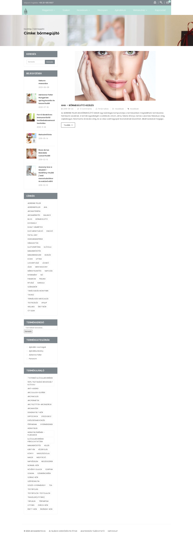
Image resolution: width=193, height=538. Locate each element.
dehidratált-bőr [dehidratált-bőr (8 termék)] (35, 412)
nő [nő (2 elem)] (42, 275)
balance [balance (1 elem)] (47, 215)
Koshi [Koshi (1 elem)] (30, 259)
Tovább (67, 125)
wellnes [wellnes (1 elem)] (31, 306)
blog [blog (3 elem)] (30, 219)
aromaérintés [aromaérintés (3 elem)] (34, 215)
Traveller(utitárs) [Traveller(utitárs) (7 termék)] (36, 497)
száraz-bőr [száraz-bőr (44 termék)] (33, 477)
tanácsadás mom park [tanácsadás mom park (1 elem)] (38, 291)
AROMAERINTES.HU (38, 531)
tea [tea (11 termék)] (50, 485)
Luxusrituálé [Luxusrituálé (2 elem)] (33, 263)
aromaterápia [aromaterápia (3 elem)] (34, 211)
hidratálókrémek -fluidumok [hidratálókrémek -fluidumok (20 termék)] (36, 433)
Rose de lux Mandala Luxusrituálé (44, 153)
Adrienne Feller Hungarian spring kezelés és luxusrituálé (47, 99)
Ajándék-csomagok (37, 347)
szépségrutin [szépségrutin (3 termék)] (33, 481)
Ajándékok (120, 10)
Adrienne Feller (35, 355)
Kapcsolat (160, 10)
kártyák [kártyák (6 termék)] (31, 449)
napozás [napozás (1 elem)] (49, 271)
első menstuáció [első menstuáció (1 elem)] (35, 231)
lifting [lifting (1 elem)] (39, 259)
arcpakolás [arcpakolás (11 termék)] (33, 396)
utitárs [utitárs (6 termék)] (31, 505)
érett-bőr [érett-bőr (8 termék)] (32, 509)
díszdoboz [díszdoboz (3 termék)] (46, 416)
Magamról (49, 10)
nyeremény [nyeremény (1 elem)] (32, 275)
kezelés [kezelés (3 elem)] (48, 255)
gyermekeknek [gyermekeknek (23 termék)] (46, 424)
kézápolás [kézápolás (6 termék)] (43, 449)
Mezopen (103, 10)
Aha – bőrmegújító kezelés (77, 105)
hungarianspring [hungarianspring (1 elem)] (35, 239)
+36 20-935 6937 (46, 2)
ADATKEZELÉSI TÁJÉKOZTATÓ (93, 531)
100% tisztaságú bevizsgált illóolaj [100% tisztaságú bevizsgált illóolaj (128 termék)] (40, 383)
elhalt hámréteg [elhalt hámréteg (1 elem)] (35, 227)
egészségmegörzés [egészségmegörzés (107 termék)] (36, 420)
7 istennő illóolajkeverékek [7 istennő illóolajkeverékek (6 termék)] (40, 378)
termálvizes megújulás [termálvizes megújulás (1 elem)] (38, 298)
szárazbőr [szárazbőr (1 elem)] (32, 287)
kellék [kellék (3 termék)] (46, 445)
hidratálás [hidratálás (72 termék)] (33, 428)
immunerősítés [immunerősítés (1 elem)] (34, 251)
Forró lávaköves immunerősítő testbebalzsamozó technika (46, 118)
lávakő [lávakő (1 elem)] (45, 263)
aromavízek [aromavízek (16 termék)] (33, 408)
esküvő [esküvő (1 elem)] (49, 231)
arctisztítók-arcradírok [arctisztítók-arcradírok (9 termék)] (40, 404)
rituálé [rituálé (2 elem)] (31, 283)
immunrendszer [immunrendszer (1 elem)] (34, 255)
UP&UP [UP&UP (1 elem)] (44, 302)
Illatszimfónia (45, 134)
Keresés (49, 62)
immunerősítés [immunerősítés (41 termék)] (34, 445)
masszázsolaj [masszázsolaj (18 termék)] (43, 453)
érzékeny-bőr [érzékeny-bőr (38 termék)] (46, 509)
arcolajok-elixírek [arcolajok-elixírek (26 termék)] (36, 392)
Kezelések (83, 10)
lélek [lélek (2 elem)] (30, 267)
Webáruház (140, 10)
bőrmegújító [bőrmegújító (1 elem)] (42, 219)
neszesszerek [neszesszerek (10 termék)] (47, 461)
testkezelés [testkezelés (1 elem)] (33, 302)
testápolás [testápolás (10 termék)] (33, 489)
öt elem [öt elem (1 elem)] (31, 310)
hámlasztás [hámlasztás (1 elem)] (33, 243)
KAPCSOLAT (113, 531)
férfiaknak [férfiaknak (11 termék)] (32, 424)
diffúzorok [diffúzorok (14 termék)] (33, 416)
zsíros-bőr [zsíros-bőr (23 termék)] (43, 505)
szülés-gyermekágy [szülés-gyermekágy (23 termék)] (37, 485)
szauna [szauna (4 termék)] (31, 473)
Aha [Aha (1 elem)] (45, 207)
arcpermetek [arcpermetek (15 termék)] (33, 400)
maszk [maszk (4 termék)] (30, 457)
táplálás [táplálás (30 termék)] (32, 501)
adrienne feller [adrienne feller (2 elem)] (34, 203)
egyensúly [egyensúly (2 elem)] (32, 223)
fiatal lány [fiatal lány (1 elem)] (33, 235)
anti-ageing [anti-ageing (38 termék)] (33, 388)
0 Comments (86, 109)
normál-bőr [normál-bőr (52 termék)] (33, 465)
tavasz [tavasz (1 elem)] (31, 294)
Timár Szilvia (103, 109)
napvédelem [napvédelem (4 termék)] (33, 461)
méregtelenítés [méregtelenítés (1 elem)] (34, 271)
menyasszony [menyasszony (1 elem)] (41, 267)
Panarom (33, 358)
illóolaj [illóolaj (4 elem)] (47, 247)
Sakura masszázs (43, 82)
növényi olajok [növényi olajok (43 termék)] (35, 469)
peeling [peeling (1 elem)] (42, 279)
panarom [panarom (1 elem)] (32, 279)
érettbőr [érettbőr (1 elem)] (42, 306)
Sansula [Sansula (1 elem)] (40, 283)
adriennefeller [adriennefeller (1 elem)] (34, 207)
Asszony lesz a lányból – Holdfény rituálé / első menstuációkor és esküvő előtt (46, 174)
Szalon (66, 10)
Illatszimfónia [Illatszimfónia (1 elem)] (34, 247)
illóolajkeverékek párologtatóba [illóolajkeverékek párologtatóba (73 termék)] (36, 440)
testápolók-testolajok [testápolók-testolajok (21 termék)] (39, 493)
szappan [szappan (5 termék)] (49, 469)
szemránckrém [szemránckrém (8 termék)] (44, 473)
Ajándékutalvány (36, 351)
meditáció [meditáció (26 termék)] (41, 457)
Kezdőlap (28, 29)
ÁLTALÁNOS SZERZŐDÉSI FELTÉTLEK (63, 531)
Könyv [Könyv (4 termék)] (30, 453)
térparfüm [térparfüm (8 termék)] (43, 501)
